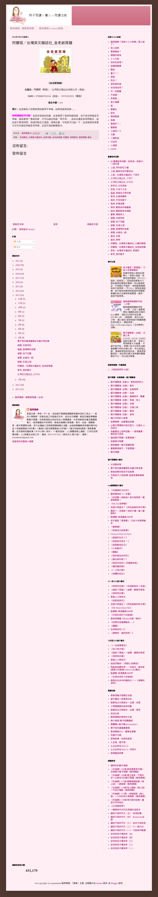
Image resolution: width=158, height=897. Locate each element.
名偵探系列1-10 (118, 629)
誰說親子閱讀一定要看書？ (123, 438)
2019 (17, 269)
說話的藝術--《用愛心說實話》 (125, 663)
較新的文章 (18, 224)
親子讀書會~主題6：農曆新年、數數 (128, 396)
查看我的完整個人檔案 (22, 441)
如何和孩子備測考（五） (122, 834)
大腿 (113, 134)
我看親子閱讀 (117, 441)
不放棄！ (115, 95)
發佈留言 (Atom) (26, 229)
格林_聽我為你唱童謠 (121, 207)
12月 (20, 299)
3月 (20, 333)
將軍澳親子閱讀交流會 (121, 695)
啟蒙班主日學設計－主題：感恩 (125, 710)
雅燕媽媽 (83, 137)
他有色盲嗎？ (117, 62)
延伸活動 (47, 137)
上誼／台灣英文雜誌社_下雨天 (125, 175)
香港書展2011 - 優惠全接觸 (123, 731)
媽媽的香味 (116, 55)
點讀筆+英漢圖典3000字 (122, 517)
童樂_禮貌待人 (117, 214)
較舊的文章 (92, 224)
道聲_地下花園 (24, 353)
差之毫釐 (115, 102)
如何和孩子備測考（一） (122, 848)
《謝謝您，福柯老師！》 (122, 633)
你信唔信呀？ (117, 88)
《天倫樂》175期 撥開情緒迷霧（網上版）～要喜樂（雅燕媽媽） (127, 782)
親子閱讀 (115, 452)
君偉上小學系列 (118, 597)
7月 (20, 320)
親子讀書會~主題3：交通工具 (124, 407)
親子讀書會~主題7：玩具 (122, 393)
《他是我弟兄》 (118, 600)
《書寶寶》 (116, 527)
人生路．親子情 (118, 742)
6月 (20, 325)
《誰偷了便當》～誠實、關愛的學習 (128, 590)
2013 (17, 295)
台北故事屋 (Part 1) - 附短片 (123, 749)
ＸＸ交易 (115, 59)
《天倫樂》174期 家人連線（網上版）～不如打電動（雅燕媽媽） (128, 789)
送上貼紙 (115, 48)
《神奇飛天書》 (118, 593)
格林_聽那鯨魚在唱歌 (121, 211)
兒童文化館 (116, 735)
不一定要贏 (116, 91)
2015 (17, 286)
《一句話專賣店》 (119, 645)
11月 (20, 303)
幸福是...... (115, 98)
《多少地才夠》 (118, 649)
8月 (20, 316)
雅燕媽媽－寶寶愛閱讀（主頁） (30, 397)
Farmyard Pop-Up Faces (121, 534)
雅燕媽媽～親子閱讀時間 (122, 445)
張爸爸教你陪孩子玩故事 (122, 472)
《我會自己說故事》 (120, 530)
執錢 (113, 120)
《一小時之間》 (118, 570)
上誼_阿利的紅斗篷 (120, 168)
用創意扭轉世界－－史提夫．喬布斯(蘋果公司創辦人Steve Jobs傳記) (128, 668)
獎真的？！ (116, 124)
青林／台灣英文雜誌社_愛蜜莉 (125, 250)
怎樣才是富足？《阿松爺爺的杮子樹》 (129, 507)
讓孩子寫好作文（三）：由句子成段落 (128, 823)
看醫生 (114, 109)
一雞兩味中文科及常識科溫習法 (125, 810)
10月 (20, 307)
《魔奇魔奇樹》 (118, 566)
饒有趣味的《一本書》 (121, 494)
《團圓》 (115, 552)
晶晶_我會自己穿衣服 (121, 193)
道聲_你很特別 (24, 345)
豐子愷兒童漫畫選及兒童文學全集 (33, 341)
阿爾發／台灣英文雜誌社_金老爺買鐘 (35, 366)
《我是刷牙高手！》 (120, 541)
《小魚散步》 (117, 548)
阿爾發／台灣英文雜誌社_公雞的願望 (128, 243)
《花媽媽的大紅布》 (120, 490)
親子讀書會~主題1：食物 (122, 414)
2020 (17, 265)
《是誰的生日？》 (119, 538)
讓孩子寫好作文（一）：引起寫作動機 (128, 830)
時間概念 (74, 137)
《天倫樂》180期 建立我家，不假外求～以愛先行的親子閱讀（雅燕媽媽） (129, 776)
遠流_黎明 (115, 240)
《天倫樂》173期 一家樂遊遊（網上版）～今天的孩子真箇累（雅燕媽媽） (129, 795)
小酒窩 (114, 145)
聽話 (113, 70)
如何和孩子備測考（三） (122, 841)
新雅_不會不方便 (119, 189)
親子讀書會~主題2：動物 (122, 411)
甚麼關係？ (116, 51)
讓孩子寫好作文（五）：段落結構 (126, 813)
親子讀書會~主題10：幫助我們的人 (127, 382)
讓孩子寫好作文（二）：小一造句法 (127, 827)
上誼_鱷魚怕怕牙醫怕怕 (122, 171)
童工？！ (115, 73)
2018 (17, 274)
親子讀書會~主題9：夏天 (122, 386)
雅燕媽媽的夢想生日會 (121, 717)
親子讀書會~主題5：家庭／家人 (126, 400)
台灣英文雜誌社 (35, 137)
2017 (17, 278)
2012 (17, 385)
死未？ (114, 80)
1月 (20, 380)
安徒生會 (115, 713)
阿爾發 (66, 137)
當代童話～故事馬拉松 (121, 699)
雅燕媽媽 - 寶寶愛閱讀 (22, 28)
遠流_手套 (115, 236)
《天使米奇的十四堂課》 (122, 615)
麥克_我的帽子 (24, 370)
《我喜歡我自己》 (119, 545)
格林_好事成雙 (117, 204)
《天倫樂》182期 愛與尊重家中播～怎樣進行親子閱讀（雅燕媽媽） (127, 770)
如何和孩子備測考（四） (122, 837)
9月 (20, 312)
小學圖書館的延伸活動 (121, 706)
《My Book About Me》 (121, 608)
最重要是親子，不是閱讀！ (123, 448)
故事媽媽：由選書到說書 (122, 422)
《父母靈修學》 (118, 806)
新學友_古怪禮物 (119, 186)
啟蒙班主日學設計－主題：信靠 (125, 703)
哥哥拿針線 (116, 84)
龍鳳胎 (114, 127)
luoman (99, 883)
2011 (17, 389)
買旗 (113, 77)
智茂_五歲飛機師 (119, 196)
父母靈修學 (116, 464)
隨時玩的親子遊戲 (119, 765)
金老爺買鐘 (57, 137)
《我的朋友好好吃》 (120, 556)
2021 (17, 261)
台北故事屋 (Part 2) (119, 746)
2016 (17, 282)
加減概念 (24, 137)
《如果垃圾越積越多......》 (123, 622)
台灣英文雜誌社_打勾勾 (28, 374)
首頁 (55, 224)
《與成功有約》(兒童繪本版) (124, 563)
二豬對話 (115, 138)
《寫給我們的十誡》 (120, 370)
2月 (20, 338)
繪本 (90, 137)
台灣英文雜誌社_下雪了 (122, 178)
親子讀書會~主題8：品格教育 (124, 389)
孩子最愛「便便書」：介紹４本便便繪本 (134, 268)
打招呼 (114, 142)
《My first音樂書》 (119, 504)
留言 (17, 247)
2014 (17, 291)
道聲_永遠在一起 (25, 358)
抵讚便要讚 (116, 66)
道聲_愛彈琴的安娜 (26, 349)
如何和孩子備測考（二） (122, 845)
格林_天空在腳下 (119, 200)
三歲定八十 (116, 131)
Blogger (114, 883)
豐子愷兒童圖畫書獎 (120, 728)
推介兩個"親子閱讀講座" (122, 721)
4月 (20, 329)
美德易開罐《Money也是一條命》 (126, 619)
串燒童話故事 (117, 753)
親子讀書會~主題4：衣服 (122, 404)
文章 (17, 242)
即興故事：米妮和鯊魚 (121, 739)
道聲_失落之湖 (24, 362)
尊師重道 (115, 116)
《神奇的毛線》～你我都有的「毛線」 (129, 586)
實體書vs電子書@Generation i (124, 724)
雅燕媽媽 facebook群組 (51, 28)
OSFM (113, 149)
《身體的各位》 (118, 574)
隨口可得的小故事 (119, 418)
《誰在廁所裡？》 (119, 559)
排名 (113, 113)
